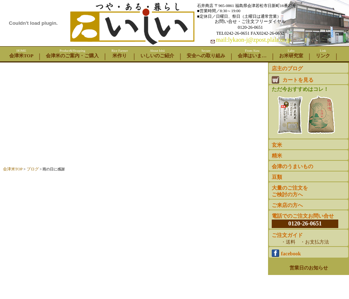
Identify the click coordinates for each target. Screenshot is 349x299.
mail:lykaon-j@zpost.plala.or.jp (253, 40)
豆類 (277, 177)
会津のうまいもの (292, 166)
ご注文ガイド (305, 238)
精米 (277, 156)
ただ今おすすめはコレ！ (306, 111)
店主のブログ (287, 68)
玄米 (277, 145)
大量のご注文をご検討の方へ (290, 191)
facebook (286, 253)
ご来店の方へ (287, 205)
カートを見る (293, 80)
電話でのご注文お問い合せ (305, 220)
